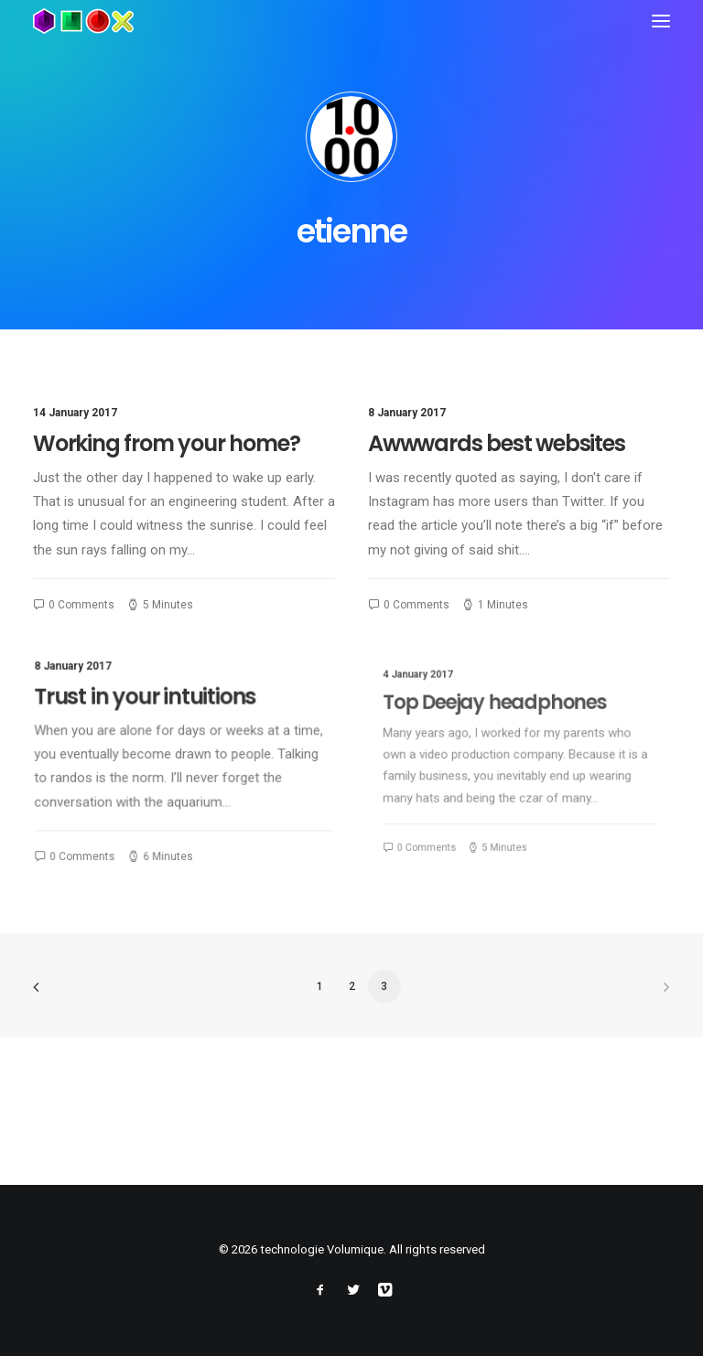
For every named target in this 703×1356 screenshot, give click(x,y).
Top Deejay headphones (503, 721)
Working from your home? (166, 443)
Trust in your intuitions (149, 702)
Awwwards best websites (496, 444)
